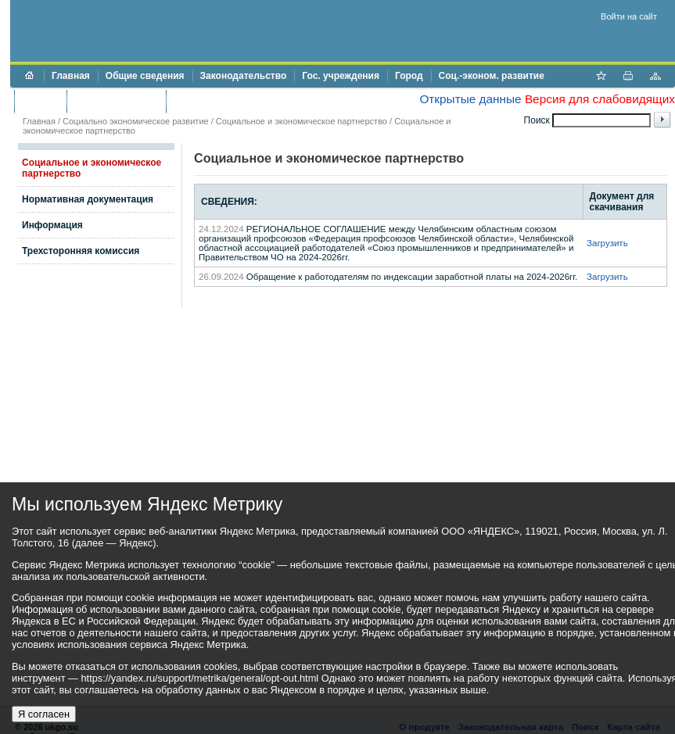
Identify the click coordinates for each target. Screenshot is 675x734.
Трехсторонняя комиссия (80, 250)
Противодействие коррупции (241, 100)
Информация (52, 225)
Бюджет (40, 100)
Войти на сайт (629, 16)
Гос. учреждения (340, 75)
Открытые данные (470, 99)
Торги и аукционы (116, 100)
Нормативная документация (87, 199)
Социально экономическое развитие (136, 121)
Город (409, 75)
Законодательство (243, 75)
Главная (71, 75)
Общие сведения (145, 75)
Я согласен (44, 714)
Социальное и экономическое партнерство (301, 121)
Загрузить (607, 243)
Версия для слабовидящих (600, 99)
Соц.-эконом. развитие (491, 75)
